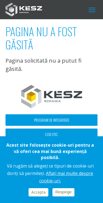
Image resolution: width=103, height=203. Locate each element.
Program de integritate (51, 120)
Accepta (38, 192)
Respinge (63, 192)
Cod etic (51, 134)
